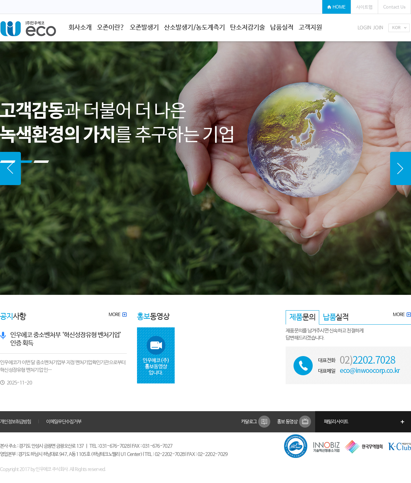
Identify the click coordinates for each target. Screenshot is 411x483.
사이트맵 (364, 7)
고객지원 (310, 27)
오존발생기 (144, 27)
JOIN (378, 27)
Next (400, 168)
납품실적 (282, 27)
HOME (339, 7)
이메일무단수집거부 (63, 422)
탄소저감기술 (247, 27)
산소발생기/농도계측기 (194, 27)
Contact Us (394, 7)
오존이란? (111, 27)
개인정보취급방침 (15, 422)
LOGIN (364, 27)
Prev (10, 168)
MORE (118, 314)
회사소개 (80, 27)
